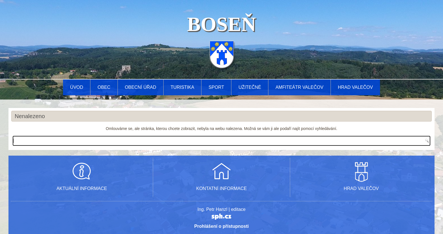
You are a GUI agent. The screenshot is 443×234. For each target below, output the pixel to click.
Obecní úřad (140, 87)
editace (238, 209)
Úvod (76, 87)
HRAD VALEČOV (361, 188)
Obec (103, 87)
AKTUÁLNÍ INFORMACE (82, 188)
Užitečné (249, 87)
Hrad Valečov (355, 87)
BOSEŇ (221, 24)
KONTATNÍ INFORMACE (221, 188)
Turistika (182, 87)
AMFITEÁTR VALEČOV (299, 87)
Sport (216, 87)
